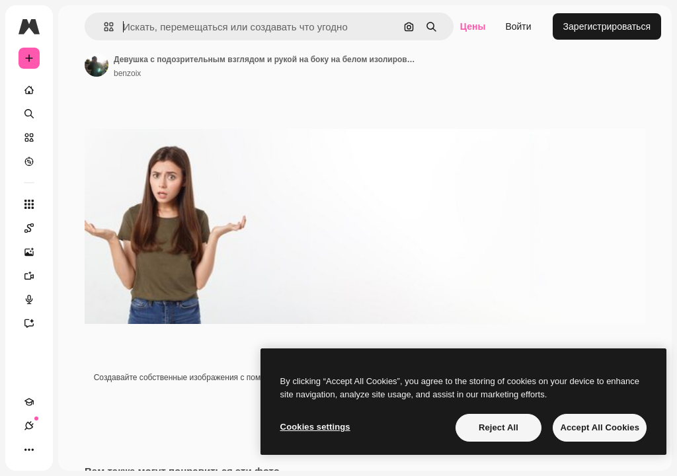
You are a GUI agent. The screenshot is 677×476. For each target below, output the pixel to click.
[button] (103, 27)
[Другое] (29, 449)
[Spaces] (36, 228)
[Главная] (29, 89)
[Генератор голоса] (36, 299)
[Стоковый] (29, 137)
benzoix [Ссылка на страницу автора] (127, 73)
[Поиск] (29, 113)
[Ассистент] (36, 323)
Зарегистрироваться (607, 26)
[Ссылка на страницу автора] (96, 65)
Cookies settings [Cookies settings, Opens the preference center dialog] (315, 427)
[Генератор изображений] (36, 251)
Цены (473, 26)
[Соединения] (29, 425)
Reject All (498, 427)
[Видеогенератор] (36, 275)
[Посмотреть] (29, 161)
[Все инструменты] (29, 204)
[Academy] (29, 402)
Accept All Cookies (599, 427)
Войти (518, 26)
